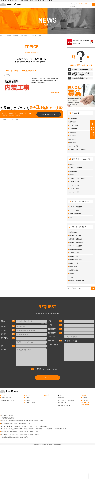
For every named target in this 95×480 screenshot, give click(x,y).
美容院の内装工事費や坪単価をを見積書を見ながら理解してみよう (19, 431)
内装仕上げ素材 (73, 266)
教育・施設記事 (62, 403)
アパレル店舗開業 (74, 188)
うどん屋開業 (73, 128)
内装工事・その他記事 (64, 405)
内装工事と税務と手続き (76, 242)
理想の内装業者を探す (49, 114)
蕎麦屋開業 (72, 132)
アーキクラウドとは (6, 397)
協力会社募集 (85, 402)
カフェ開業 (72, 135)
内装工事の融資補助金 (75, 249)
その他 (71, 277)
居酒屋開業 (72, 122)
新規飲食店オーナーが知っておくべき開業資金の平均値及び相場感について (22, 434)
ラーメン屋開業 (73, 125)
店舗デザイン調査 (74, 252)
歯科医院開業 (73, 171)
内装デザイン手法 (74, 263)
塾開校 (71, 217)
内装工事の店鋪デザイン (76, 259)
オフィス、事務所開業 (75, 206)
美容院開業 (72, 164)
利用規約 (47, 369)
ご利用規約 (3, 119)
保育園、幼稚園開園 (75, 213)
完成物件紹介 (73, 232)
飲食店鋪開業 (73, 118)
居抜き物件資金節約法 (75, 239)
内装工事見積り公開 (75, 235)
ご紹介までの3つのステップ (9, 400)
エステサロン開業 (74, 181)
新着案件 (6, 75)
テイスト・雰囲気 (30, 403)
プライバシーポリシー (13, 119)
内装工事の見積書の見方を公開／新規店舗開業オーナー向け (18, 437)
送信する (47, 377)
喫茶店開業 (72, 142)
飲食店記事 (61, 397)
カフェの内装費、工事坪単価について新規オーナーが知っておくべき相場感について (24, 426)
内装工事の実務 (73, 270)
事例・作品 (27, 395)
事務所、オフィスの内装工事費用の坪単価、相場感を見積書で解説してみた (22, 420)
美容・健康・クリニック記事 (66, 400)
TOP (18, 35)
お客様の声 (46, 395)
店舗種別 (27, 400)
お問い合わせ (85, 404)
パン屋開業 (72, 139)
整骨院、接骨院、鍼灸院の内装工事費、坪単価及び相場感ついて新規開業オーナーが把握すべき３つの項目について (33, 429)
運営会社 (83, 395)
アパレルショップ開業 (75, 246)
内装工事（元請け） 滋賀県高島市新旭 (21, 71)
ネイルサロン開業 (74, 185)
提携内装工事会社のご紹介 (76, 280)
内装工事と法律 (73, 256)
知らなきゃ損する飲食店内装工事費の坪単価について (16, 423)
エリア (27, 397)
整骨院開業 (72, 174)
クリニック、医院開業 (75, 167)
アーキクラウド (4, 395)
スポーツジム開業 (74, 192)
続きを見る (54, 92)
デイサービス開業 (74, 210)
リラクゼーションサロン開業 (77, 178)
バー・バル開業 (73, 146)
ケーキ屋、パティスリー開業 (77, 149)
